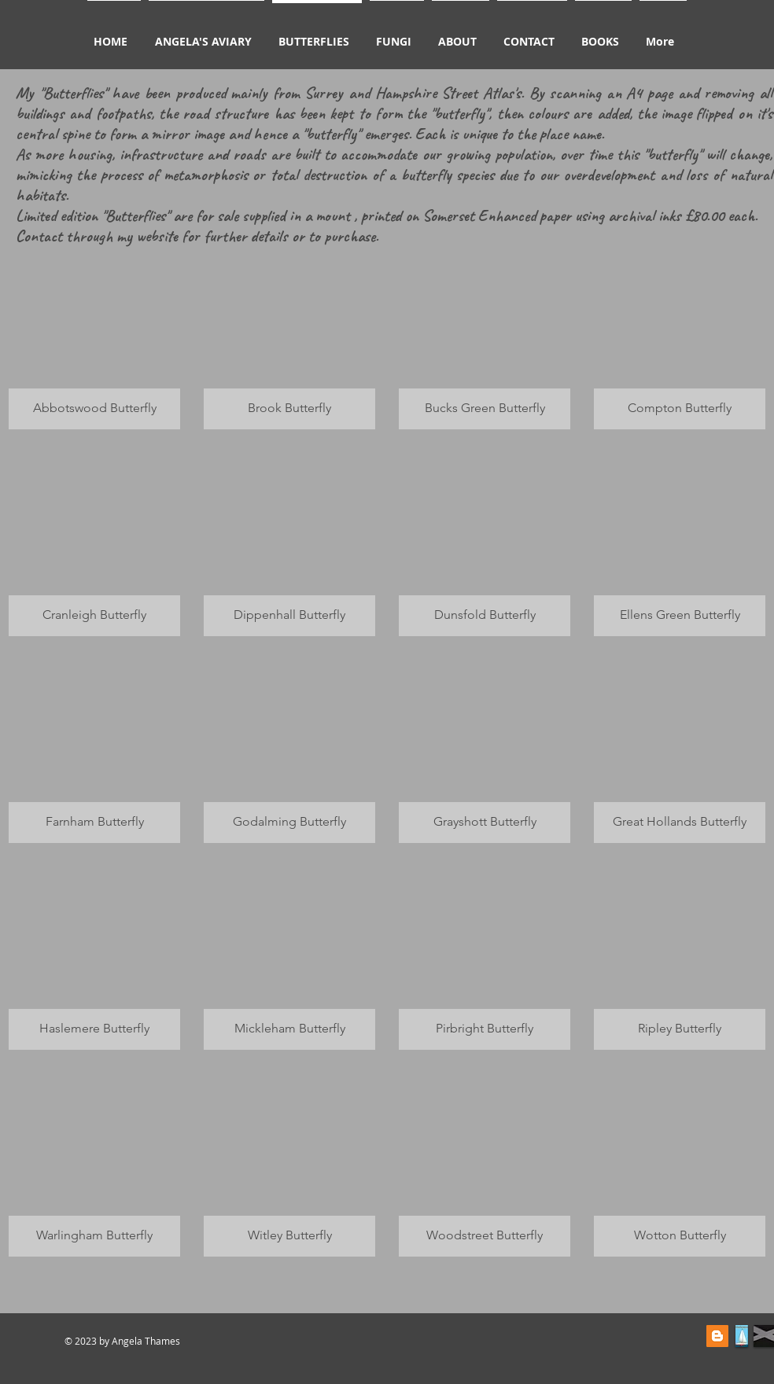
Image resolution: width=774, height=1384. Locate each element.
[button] (94, 337)
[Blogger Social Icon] (717, 1336)
